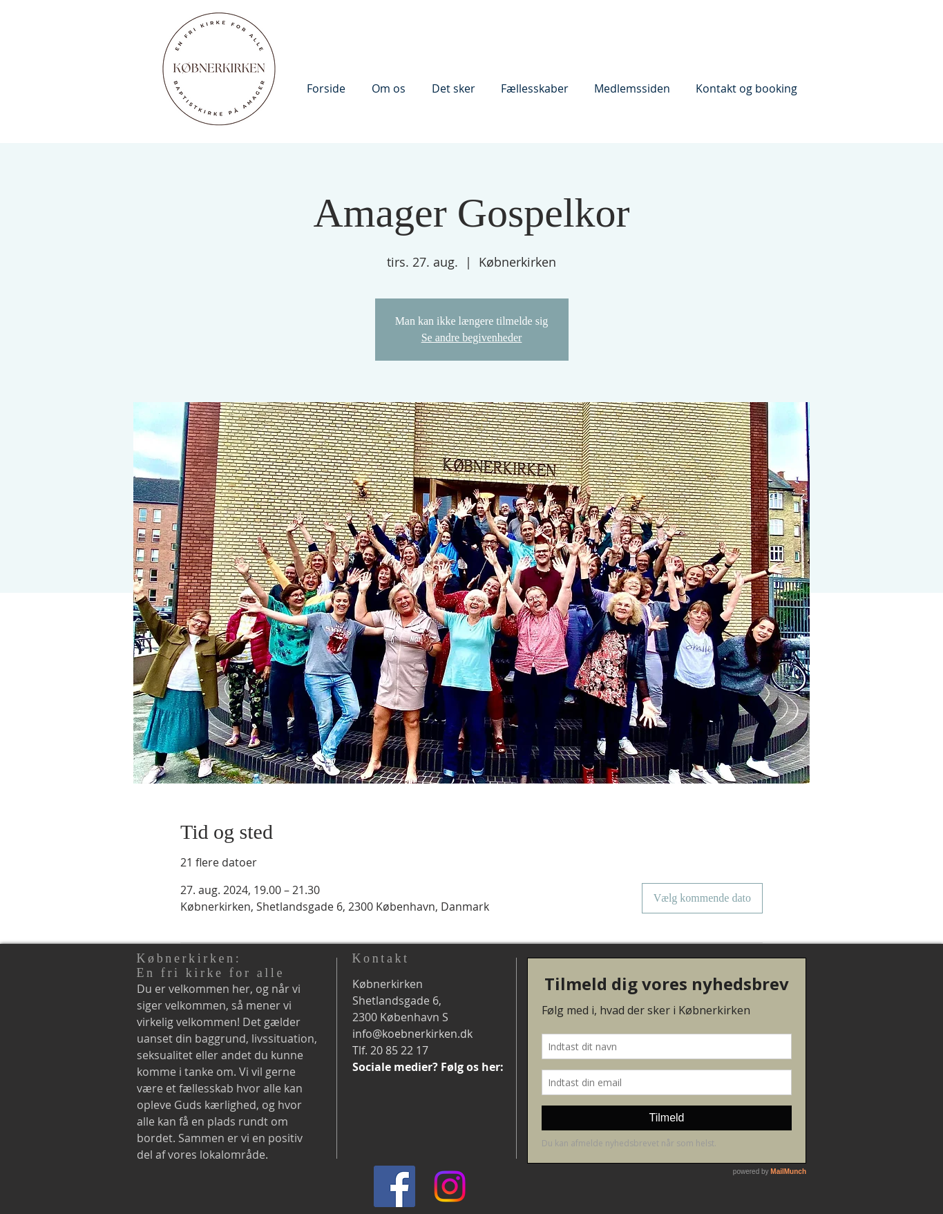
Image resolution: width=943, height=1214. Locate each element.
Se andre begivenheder (471, 337)
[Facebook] (394, 1186)
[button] (389, 88)
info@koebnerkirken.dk (412, 1033)
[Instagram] (449, 1186)
